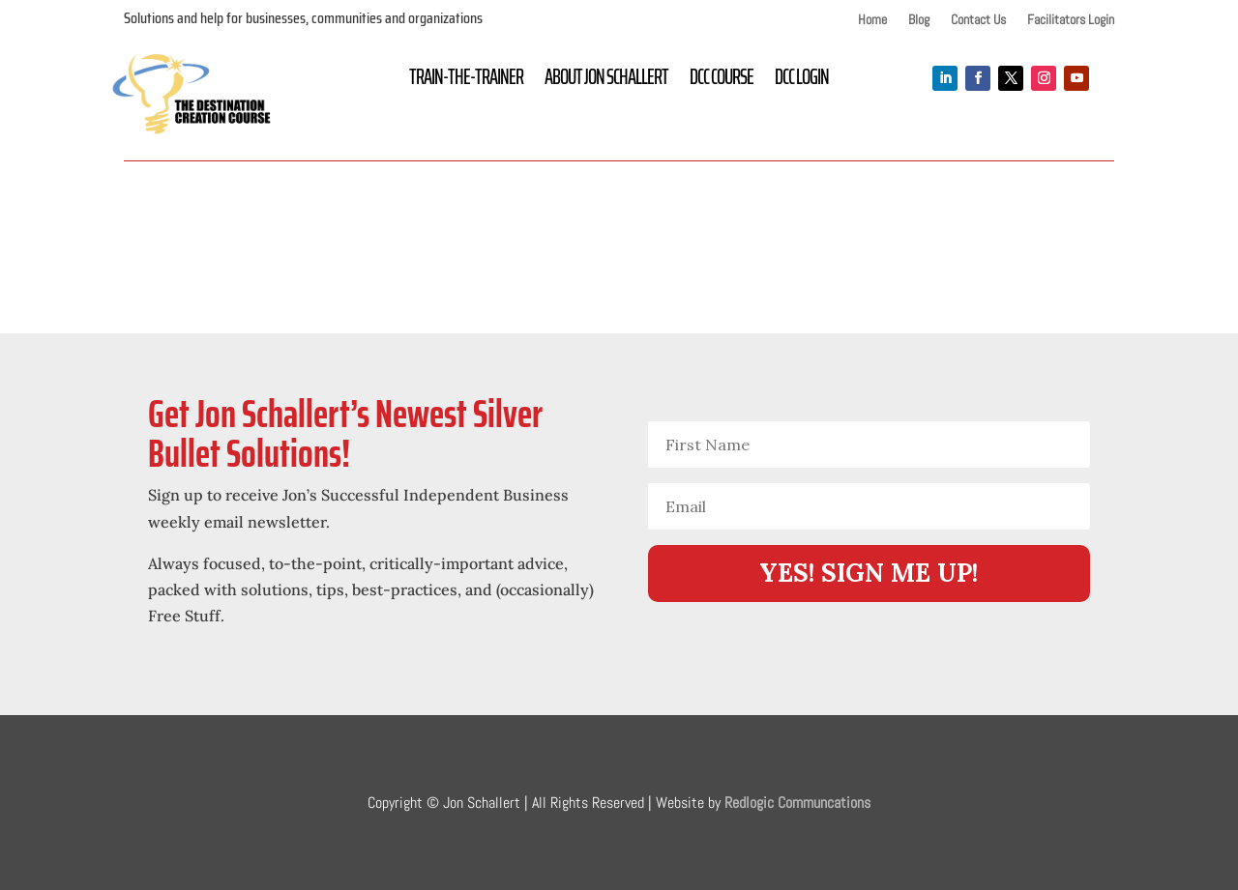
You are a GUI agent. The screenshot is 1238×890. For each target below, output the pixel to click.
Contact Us (978, 20)
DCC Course (721, 81)
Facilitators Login (1070, 20)
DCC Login (802, 81)
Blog (918, 20)
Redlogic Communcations (797, 802)
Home (872, 20)
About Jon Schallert (606, 81)
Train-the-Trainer (466, 81)
